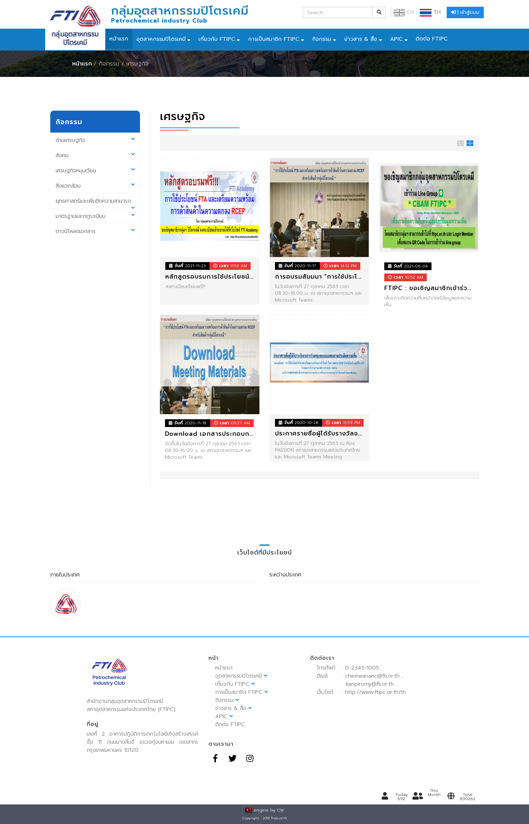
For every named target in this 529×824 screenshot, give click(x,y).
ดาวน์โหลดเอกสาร (95, 231)
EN (403, 12)
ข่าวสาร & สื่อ (360, 39)
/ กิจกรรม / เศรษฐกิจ (121, 63)
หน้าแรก (118, 39)
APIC (396, 39)
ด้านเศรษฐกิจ (95, 140)
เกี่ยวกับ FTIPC (216, 39)
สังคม (95, 155)
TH (430, 12)
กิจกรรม (321, 39)
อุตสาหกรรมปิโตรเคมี (161, 39)
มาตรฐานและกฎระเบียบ (95, 216)
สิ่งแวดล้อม (95, 186)
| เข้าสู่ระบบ (465, 12)
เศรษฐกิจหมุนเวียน (95, 171)
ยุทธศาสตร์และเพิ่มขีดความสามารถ (95, 203)
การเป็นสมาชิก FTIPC (273, 39)
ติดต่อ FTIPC (432, 39)
